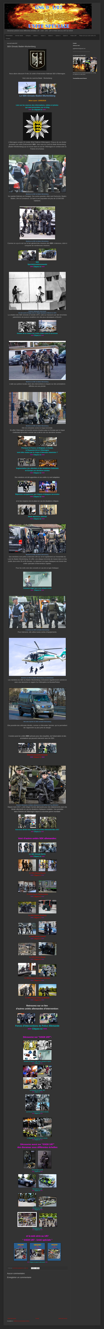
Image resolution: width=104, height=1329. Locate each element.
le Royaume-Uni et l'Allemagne (37, 450)
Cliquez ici (37, 266)
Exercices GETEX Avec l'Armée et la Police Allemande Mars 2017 (37, 829)
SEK (37, 262)
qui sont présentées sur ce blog (37, 107)
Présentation (9, 35)
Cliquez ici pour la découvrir (37, 1262)
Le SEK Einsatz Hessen (37, 957)
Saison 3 (50, 35)
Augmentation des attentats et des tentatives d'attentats (37, 468)
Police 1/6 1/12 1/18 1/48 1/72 (87, 35)
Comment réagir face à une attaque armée (37, 588)
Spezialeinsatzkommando (37, 264)
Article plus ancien (62, 1318)
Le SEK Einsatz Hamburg (37, 915)
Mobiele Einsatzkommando (37, 755)
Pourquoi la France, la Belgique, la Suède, (37, 448)
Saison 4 (58, 35)
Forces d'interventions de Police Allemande (37, 1026)
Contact (8, 38)
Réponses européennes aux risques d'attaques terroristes (37, 494)
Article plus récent (12, 1318)
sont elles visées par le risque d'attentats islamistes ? (37, 452)
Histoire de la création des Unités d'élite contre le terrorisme (37, 333)
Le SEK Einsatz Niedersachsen (37, 894)
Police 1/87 (73, 35)
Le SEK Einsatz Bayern (37, 873)
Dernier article (19, 35)
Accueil (37, 1318)
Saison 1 (35, 35)
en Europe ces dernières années (37, 470)
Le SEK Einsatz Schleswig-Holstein (37, 998)
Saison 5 (65, 35)
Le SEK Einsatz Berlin (37, 854)
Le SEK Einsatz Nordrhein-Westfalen (37, 978)
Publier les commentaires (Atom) (21, 1321)
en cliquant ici (37, 109)
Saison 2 (43, 35)
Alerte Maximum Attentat (37, 516)
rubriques (28, 35)
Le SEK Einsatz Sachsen (37, 936)
